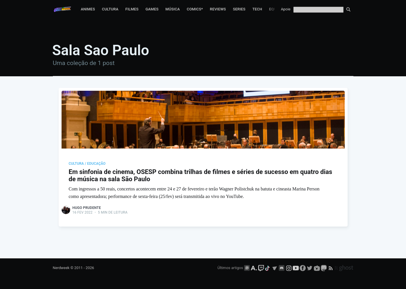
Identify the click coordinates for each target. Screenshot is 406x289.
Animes (88, 9)
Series (239, 9)
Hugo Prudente (87, 208)
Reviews (218, 9)
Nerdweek (61, 268)
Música (173, 9)
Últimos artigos (230, 268)
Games (151, 9)
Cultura (110, 9)
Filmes (132, 9)
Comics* (195, 9)
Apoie (285, 9)
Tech (257, 9)
